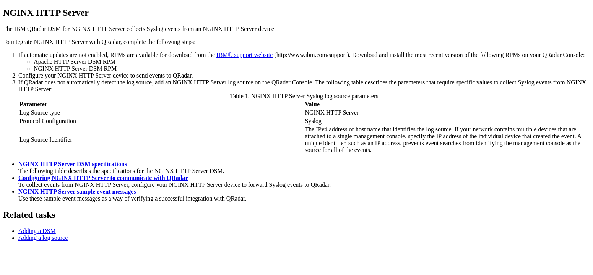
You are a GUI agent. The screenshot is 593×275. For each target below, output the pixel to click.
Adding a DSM (37, 231)
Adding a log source (43, 238)
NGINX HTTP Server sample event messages (77, 191)
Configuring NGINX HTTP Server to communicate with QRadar (103, 178)
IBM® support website (244, 55)
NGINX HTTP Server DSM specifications (72, 164)
